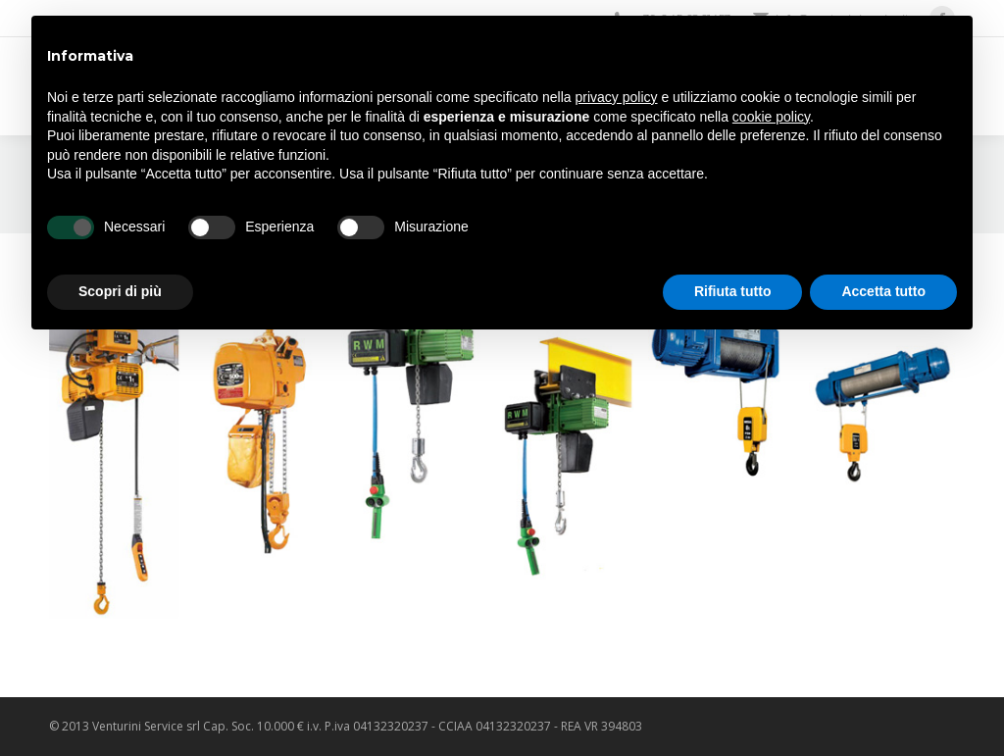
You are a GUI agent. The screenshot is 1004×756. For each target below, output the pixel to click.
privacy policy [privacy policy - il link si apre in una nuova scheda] (617, 97)
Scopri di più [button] (120, 291)
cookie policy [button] (771, 117)
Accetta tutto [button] (883, 291)
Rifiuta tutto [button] (733, 291)
